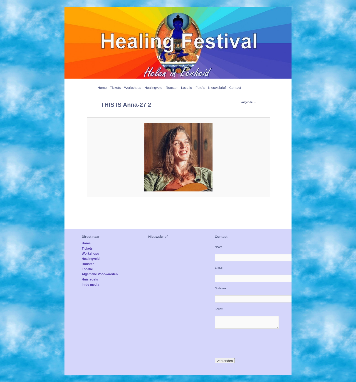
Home (102, 87)
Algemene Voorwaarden (100, 274)
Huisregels (90, 279)
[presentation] (249, 343)
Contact (235, 87)
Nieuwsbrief (217, 87)
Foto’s (200, 87)
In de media (90, 284)
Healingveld (153, 87)
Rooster (172, 87)
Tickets (115, 87)
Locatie (186, 87)
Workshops (132, 87)
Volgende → (248, 102)
